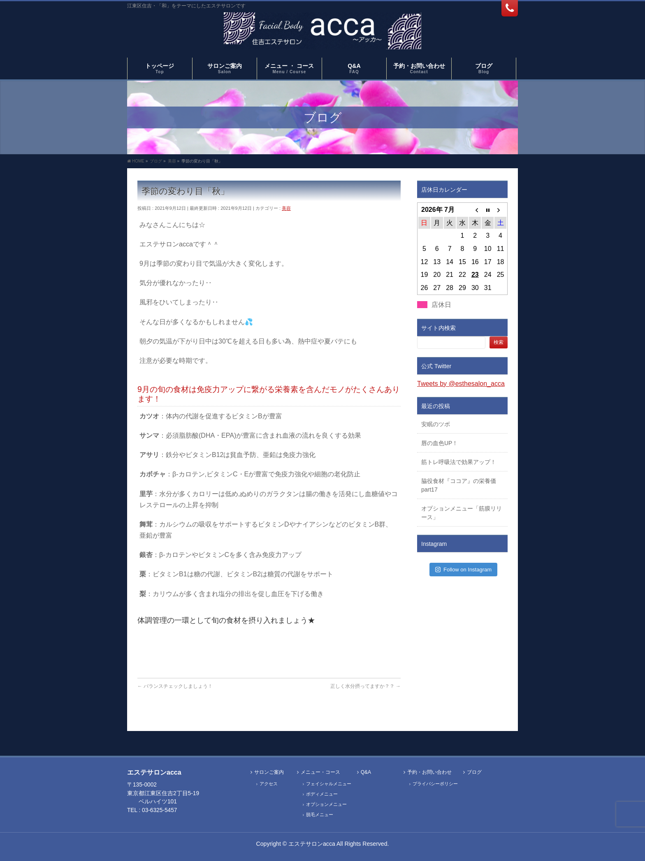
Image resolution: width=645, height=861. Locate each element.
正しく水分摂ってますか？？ (365, 686)
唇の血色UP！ (439, 443)
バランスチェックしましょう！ (175, 686)
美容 (286, 208)
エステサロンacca (311, 843)
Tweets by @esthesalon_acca (461, 383)
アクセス (269, 783)
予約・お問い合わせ (429, 772)
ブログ (474, 772)
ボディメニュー (322, 793)
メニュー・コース (320, 772)
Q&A (366, 772)
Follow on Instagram (463, 569)
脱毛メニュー (319, 814)
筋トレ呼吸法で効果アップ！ (458, 462)
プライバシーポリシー (435, 783)
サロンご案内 (269, 772)
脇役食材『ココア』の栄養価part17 (458, 485)
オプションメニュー (326, 804)
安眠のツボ (435, 424)
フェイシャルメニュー (328, 783)
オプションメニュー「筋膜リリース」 (461, 512)
